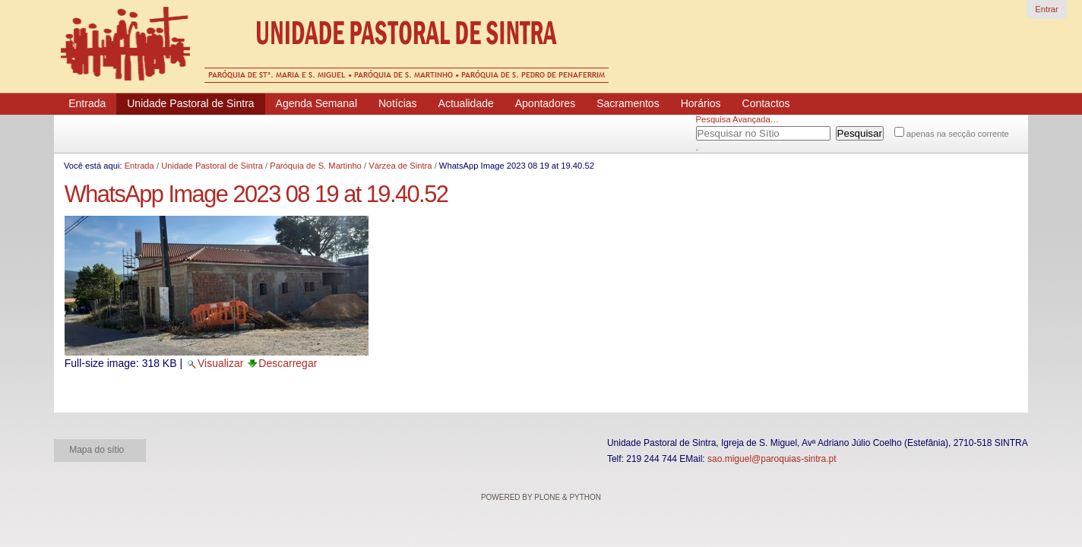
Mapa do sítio (96, 449)
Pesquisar (715, 130)
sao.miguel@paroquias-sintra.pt (772, 459)
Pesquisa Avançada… (737, 119)
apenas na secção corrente (957, 133)
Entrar (1046, 9)
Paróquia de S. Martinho (316, 165)
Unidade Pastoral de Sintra (212, 165)
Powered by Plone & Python (541, 497)
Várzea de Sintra (400, 165)
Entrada (139, 165)
